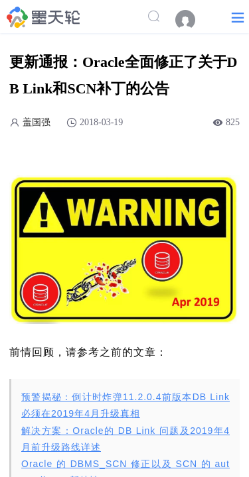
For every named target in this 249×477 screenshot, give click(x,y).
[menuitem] (191, 20)
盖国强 (36, 122)
